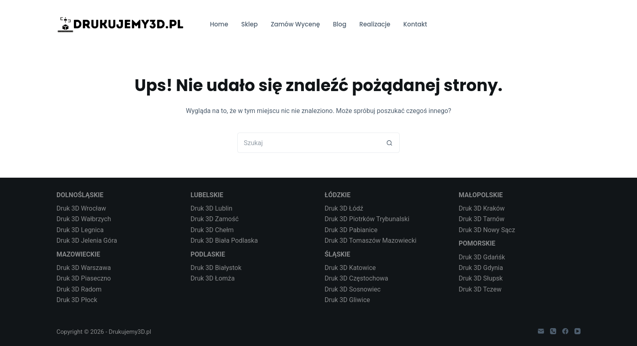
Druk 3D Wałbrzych (83, 219)
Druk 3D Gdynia (481, 268)
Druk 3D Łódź (344, 208)
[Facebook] (565, 331)
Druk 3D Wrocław (81, 208)
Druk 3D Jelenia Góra (86, 240)
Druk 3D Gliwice (347, 300)
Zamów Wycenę (295, 24)
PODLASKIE (208, 254)
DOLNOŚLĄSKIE (80, 195)
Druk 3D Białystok (216, 268)
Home (219, 24)
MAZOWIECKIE (78, 254)
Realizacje (375, 24)
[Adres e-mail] (541, 331)
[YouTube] (577, 331)
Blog (339, 24)
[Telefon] (553, 331)
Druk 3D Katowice (350, 268)
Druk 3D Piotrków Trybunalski (367, 219)
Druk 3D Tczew (480, 289)
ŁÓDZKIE (338, 195)
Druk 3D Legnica (80, 230)
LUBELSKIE (207, 195)
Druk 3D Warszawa (83, 268)
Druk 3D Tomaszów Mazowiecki (370, 240)
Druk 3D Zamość (214, 219)
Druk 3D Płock (76, 300)
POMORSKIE (477, 243)
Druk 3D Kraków (482, 208)
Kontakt (415, 24)
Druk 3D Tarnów (482, 219)
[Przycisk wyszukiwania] (389, 143)
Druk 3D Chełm (212, 230)
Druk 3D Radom (79, 289)
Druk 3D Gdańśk (482, 257)
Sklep (249, 24)
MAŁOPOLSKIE (481, 195)
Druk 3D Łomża (213, 278)
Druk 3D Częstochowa (356, 278)
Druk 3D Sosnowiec (353, 289)
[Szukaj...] (308, 143)
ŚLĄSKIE (337, 254)
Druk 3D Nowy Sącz (487, 230)
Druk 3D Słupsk (481, 278)
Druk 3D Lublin (211, 208)
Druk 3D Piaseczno (83, 278)
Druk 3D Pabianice (351, 230)
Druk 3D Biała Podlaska (224, 240)
